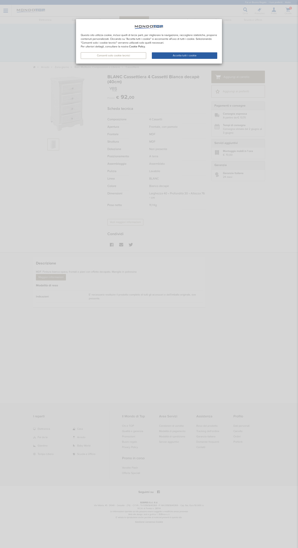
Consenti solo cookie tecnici (113, 55)
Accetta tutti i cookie (185, 55)
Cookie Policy (137, 46)
